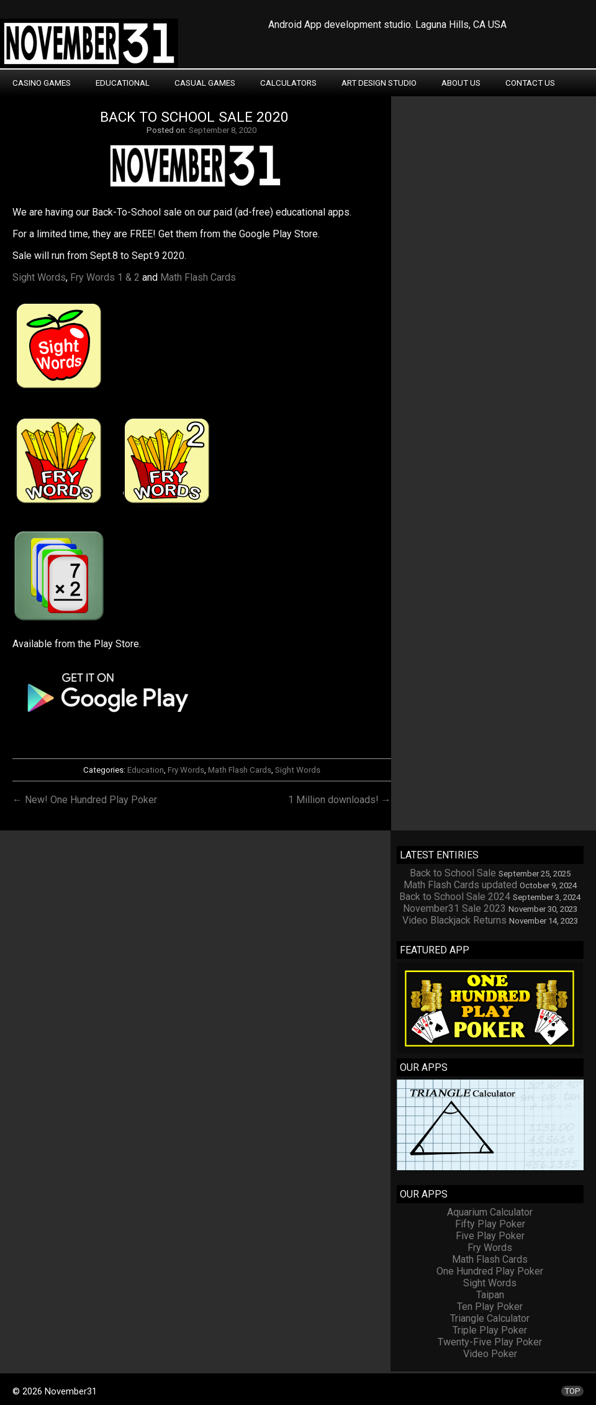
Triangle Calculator (490, 1318)
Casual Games (204, 83)
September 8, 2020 (222, 130)
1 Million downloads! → (339, 800)
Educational (123, 83)
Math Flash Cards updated (460, 885)
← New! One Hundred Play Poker (84, 800)
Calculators (288, 83)
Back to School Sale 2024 (454, 897)
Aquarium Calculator (490, 1212)
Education (145, 770)
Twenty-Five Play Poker (490, 1342)
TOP (572, 1391)
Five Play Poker (490, 1236)
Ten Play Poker (490, 1306)
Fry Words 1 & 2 (105, 277)
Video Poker (490, 1354)
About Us (461, 83)
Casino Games (41, 83)
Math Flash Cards (198, 277)
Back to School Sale (453, 873)
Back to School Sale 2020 (194, 117)
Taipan (490, 1295)
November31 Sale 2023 (454, 908)
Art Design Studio (379, 83)
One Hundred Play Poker (489, 1271)
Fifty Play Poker (490, 1224)
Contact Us (530, 83)
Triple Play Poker (490, 1330)
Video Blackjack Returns (454, 920)
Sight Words (39, 277)
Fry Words (186, 770)
